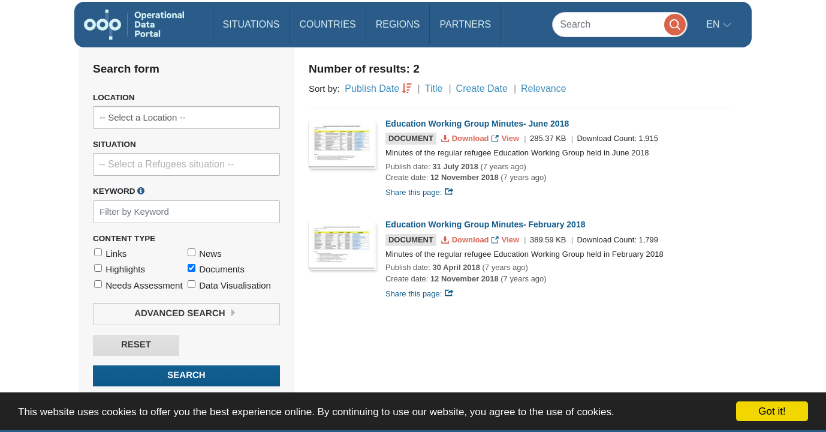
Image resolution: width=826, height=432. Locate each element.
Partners (465, 24)
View (506, 138)
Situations (251, 24)
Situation (114, 144)
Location (114, 97)
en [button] (714, 24)
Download (466, 138)
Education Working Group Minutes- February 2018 (485, 224)
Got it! (771, 411)
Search (186, 375)
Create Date (482, 88)
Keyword (118, 191)
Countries (327, 24)
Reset (136, 345)
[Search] (620, 24)
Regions (398, 24)
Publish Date (372, 88)
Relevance (543, 88)
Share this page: (419, 192)
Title (434, 88)
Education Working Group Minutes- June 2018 (477, 123)
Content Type (124, 238)
